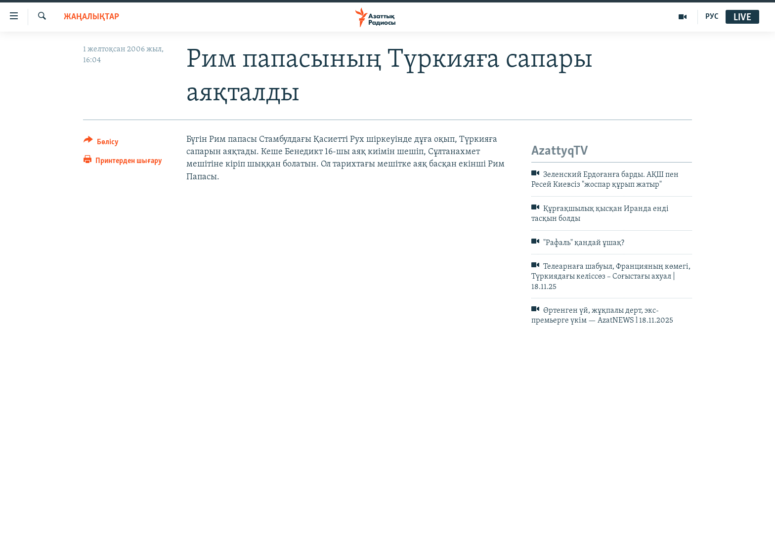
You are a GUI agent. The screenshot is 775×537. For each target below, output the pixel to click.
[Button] (101, 143)
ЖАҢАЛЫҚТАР (91, 17)
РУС (712, 17)
